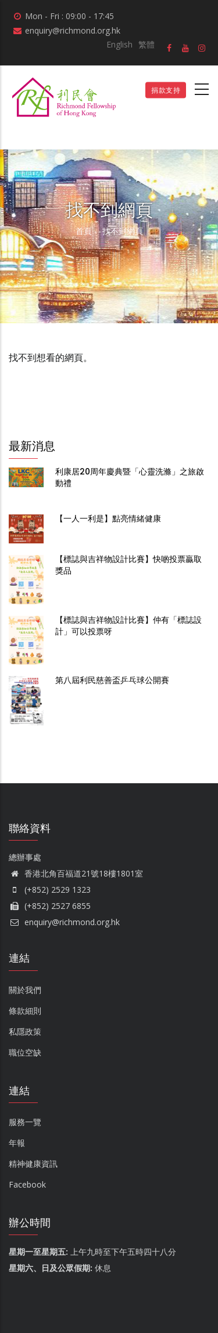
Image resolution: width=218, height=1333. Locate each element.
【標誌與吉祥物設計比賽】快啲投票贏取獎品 (128, 564)
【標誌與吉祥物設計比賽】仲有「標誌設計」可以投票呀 (128, 625)
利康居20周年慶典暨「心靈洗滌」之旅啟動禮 (129, 477)
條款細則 (25, 1010)
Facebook (27, 1184)
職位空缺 (25, 1052)
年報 (17, 1142)
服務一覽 (25, 1121)
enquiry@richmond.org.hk (64, 921)
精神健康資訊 (33, 1163)
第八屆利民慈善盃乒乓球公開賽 (112, 680)
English (119, 44)
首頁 (84, 230)
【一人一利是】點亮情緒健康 (108, 518)
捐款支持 (165, 90)
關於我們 (25, 989)
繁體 (146, 44)
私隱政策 (25, 1031)
